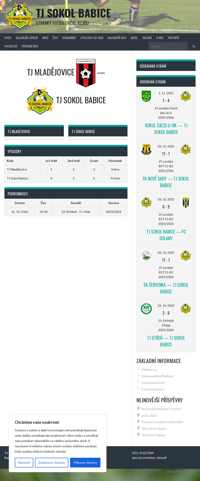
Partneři (173, 37)
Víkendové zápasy (153, 428)
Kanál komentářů (153, 383)
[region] (57, 443)
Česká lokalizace (152, 389)
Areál (134, 37)
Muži (45, 37)
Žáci (55, 37)
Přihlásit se (149, 369)
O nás (159, 37)
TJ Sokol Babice (73, 13)
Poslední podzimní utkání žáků (161, 422)
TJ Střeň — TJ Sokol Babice (166, 341)
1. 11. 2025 (166, 93)
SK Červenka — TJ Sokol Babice (165, 288)
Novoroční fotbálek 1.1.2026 (160, 409)
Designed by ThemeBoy (181, 471)
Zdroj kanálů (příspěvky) (157, 376)
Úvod (7, 37)
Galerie (147, 37)
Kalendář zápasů (27, 37)
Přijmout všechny (85, 462)
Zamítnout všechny (51, 462)
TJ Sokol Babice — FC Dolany (166, 234)
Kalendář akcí (117, 37)
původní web (30, 46)
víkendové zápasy (153, 435)
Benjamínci (69, 37)
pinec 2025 (149, 415)
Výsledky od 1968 (91, 37)
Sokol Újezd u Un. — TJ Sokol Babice (166, 128)
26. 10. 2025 (166, 146)
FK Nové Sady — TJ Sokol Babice (166, 181)
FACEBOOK (10, 46)
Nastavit (24, 462)
